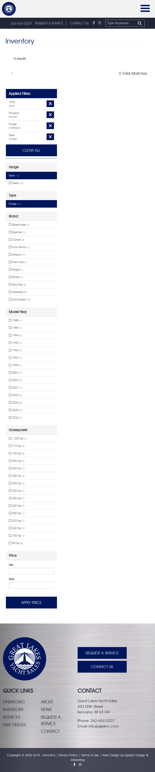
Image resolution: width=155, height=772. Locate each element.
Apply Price (31, 602)
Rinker (16, 277)
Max (11, 579)
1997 (15, 358)
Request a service (51, 720)
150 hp (16, 453)
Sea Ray (17, 284)
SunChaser (20, 299)
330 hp (16, 491)
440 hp (16, 506)
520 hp (16, 520)
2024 (15, 410)
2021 (15, 387)
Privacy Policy (68, 755)
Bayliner (17, 232)
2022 (15, 395)
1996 (15, 350)
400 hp (16, 498)
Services (11, 717)
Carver (16, 239)
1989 (15, 328)
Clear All (31, 150)
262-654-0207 (21, 23)
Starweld (17, 292)
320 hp (16, 483)
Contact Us (102, 666)
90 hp (16, 543)
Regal (16, 269)
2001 (15, 372)
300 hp (16, 476)
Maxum (17, 254)
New (14, 175)
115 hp (16, 446)
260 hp (16, 468)
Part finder (14, 724)
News (46, 709)
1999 (15, 365)
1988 (15, 320)
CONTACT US (79, 23)
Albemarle (19, 225)
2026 (15, 417)
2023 (15, 402)
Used (16, 183)
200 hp (16, 461)
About (47, 701)
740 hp (16, 535)
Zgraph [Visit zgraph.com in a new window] (130, 755)
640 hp (16, 528)
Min (11, 565)
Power (15, 204)
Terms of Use (90, 755)
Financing (14, 701)
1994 (15, 335)
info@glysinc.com (104, 726)
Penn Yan (18, 262)
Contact (50, 731)
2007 (15, 380)
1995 (15, 343)
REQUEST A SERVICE (49, 23)
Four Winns (19, 247)
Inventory (13, 709)
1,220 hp (18, 438)
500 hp (16, 513)
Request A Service (102, 653)
